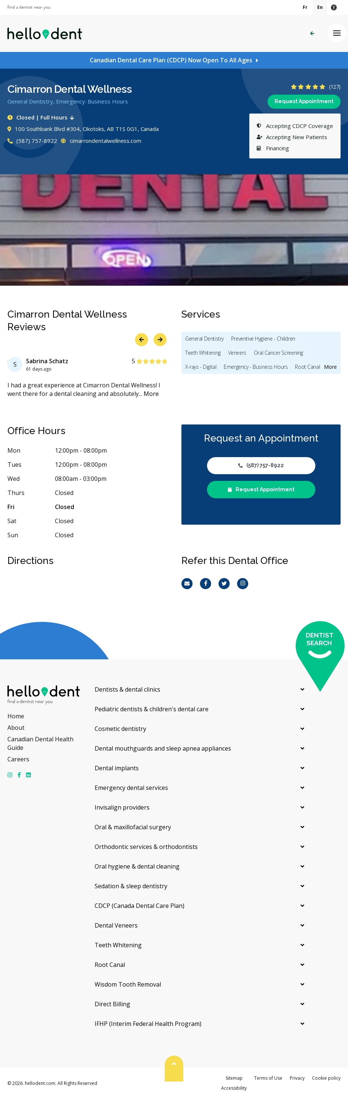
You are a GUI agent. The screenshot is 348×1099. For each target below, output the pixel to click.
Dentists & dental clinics (127, 689)
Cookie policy (326, 1078)
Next (160, 339)
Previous (141, 339)
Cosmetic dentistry (120, 729)
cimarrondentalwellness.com (101, 140)
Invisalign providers (122, 807)
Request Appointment (304, 101)
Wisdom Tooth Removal (128, 984)
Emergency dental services (131, 788)
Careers (18, 759)
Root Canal (110, 965)
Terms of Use (268, 1078)
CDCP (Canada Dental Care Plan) (139, 906)
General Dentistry (204, 338)
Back (312, 33)
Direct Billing (112, 1004)
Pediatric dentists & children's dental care (152, 709)
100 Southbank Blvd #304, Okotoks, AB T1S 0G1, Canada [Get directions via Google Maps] (83, 128)
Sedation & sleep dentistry (131, 886)
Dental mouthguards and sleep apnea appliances (163, 748)
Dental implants (117, 768)
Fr (305, 7)
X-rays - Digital (200, 366)
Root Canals (308, 366)
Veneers (237, 352)
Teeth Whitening (203, 352)
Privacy (297, 1078)
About (15, 728)
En (320, 7)
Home (15, 716)
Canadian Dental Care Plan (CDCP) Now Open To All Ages (171, 60)
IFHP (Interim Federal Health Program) (148, 1024)
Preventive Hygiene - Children (263, 338)
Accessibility (234, 1088)
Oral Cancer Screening (278, 352)
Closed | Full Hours (42, 117)
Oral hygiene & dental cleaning (137, 866)
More (151, 394)
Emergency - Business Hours (256, 366)
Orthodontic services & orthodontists (146, 847)
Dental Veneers (116, 925)
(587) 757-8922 (32, 140)
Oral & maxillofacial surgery (133, 827)
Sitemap (234, 1078)
